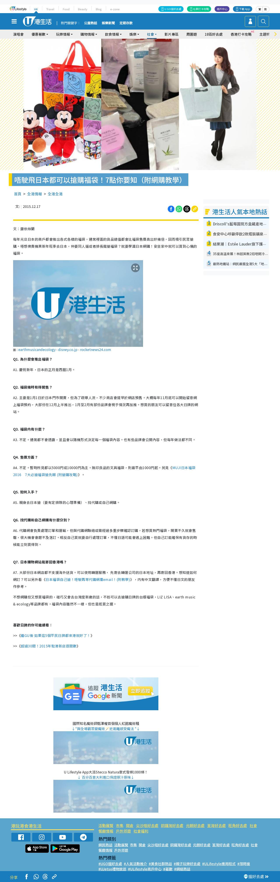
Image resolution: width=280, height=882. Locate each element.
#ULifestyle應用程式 (219, 863)
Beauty (82, 9)
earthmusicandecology (37, 349)
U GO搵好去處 (172, 9)
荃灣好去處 (216, 825)
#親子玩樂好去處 (187, 863)
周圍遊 (191, 34)
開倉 (129, 825)
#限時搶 (243, 863)
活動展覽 (105, 825)
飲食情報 (112, 34)
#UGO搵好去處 (110, 863)
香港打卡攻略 (241, 34)
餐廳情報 (105, 831)
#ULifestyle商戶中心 (144, 868)
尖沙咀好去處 (147, 825)
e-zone (115, 9)
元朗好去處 (195, 825)
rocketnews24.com (95, 349)
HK (36, 9)
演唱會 (18, 34)
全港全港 (55, 193)
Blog (99, 9)
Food (66, 9)
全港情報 (34, 193)
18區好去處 (214, 34)
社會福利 (140, 831)
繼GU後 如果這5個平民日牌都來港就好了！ (55, 635)
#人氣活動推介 (135, 863)
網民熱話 (105, 844)
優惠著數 (39, 34)
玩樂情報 (63, 34)
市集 (119, 825)
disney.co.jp (67, 349)
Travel (50, 9)
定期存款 (126, 23)
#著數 (167, 868)
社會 (150, 34)
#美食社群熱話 (160, 863)
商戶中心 (222, 9)
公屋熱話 (90, 23)
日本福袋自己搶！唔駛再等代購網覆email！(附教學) (88, 579)
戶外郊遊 (123, 831)
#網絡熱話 (182, 868)
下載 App (244, 9)
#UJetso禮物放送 (112, 868)
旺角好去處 (237, 825)
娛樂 (133, 34)
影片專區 (171, 34)
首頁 (17, 193)
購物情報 (87, 34)
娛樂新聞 (108, 23)
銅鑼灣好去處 (172, 825)
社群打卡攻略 (201, 9)
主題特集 (266, 34)
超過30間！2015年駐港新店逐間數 (49, 646)
